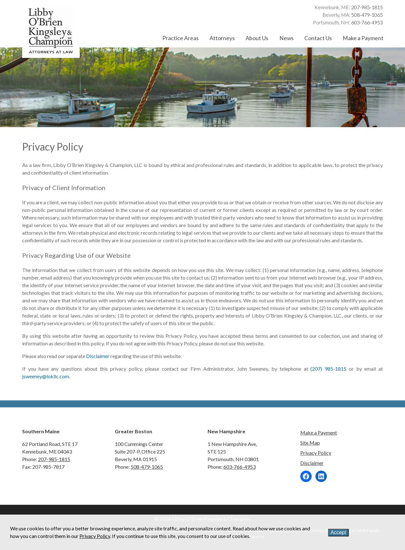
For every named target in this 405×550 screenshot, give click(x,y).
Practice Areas (180, 38)
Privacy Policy (315, 453)
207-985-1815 (367, 7)
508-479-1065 (367, 15)
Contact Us (318, 38)
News (286, 38)
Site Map (310, 443)
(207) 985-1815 (328, 369)
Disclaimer (97, 356)
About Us (257, 38)
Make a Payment (363, 38)
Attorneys (222, 38)
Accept (338, 532)
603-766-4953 (367, 22)
